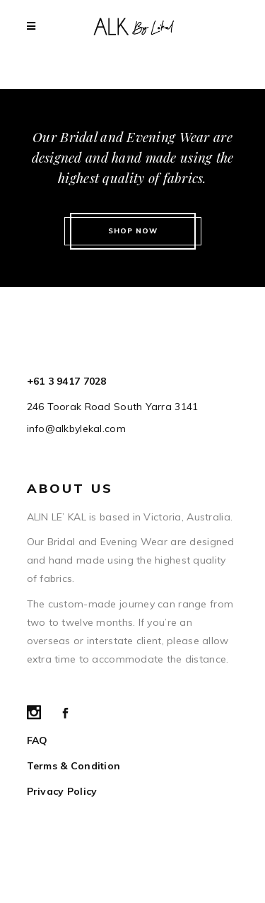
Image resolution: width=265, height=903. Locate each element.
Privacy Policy (62, 791)
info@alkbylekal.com (76, 428)
